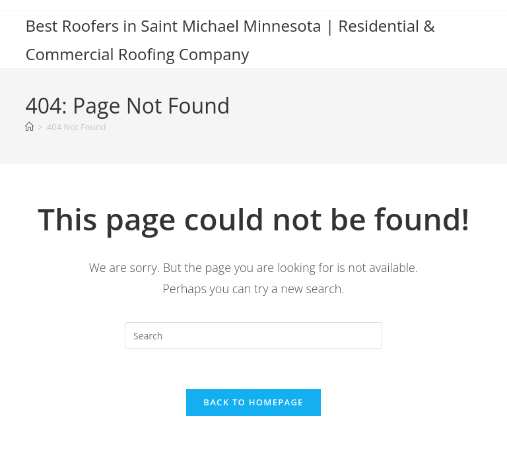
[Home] (29, 127)
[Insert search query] (253, 335)
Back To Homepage (253, 402)
